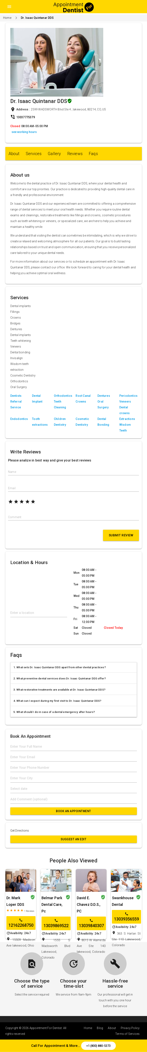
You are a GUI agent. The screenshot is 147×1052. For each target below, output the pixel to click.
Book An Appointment (73, 811)
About (14, 153)
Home (7, 17)
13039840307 (91, 923)
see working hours (24, 132)
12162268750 (20, 923)
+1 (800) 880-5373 (98, 1045)
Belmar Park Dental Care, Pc (51, 904)
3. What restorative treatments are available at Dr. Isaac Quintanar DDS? (59, 689)
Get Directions (19, 830)
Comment (14, 517)
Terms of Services (127, 1033)
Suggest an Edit (74, 839)
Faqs (93, 153)
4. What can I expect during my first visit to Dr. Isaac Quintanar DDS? (57, 700)
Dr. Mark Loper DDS (15, 901)
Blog (100, 1028)
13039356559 (126, 917)
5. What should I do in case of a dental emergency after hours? (54, 712)
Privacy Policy (130, 1028)
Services (34, 153)
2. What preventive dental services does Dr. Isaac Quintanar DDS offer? (59, 678)
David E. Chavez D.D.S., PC (89, 904)
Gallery (54, 153)
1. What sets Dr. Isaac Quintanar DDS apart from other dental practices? (59, 667)
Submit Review (121, 535)
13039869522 (56, 923)
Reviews (75, 153)
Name (12, 471)
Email (11, 488)
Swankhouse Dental (123, 901)
